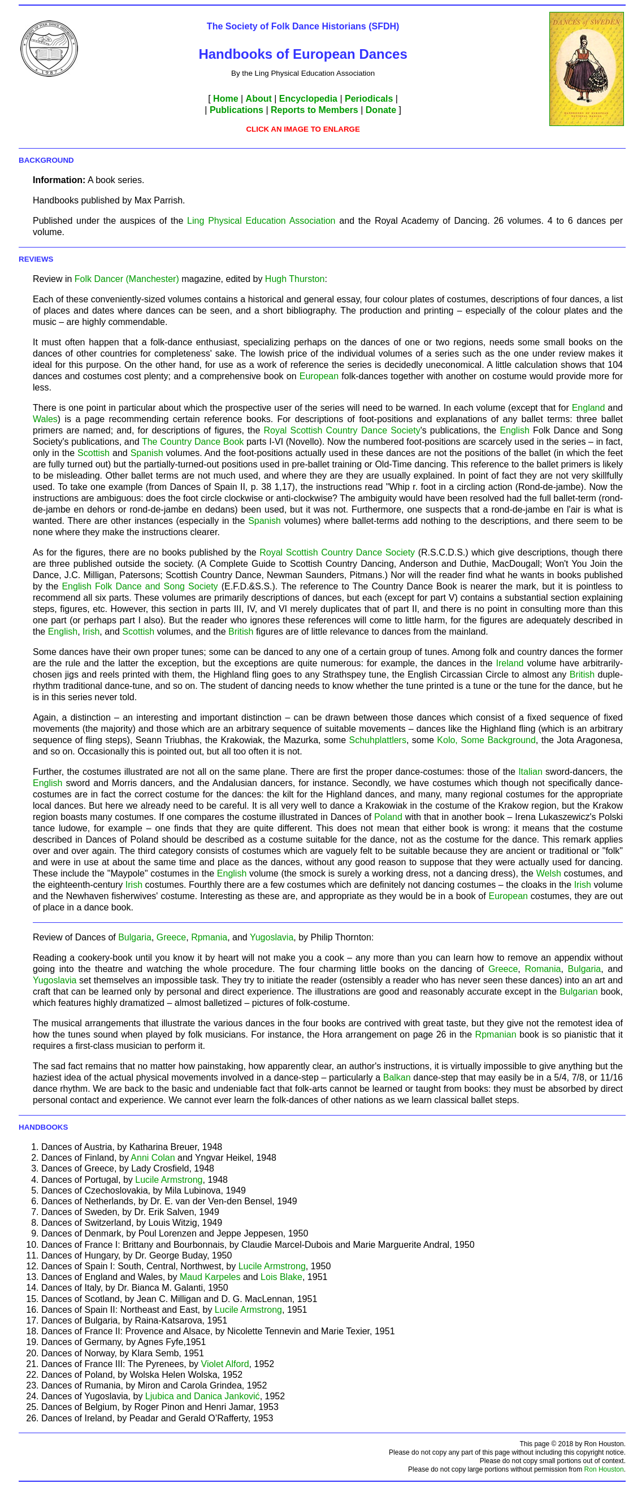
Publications (236, 110)
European (321, 376)
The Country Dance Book (193, 441)
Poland (388, 817)
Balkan (397, 1077)
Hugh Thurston (295, 279)
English (514, 430)
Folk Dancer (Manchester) (127, 279)
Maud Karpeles (210, 1277)
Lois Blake (281, 1277)
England (588, 408)
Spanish (147, 453)
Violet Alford (225, 1364)
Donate (381, 110)
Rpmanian (496, 1034)
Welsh (548, 873)
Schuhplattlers (377, 740)
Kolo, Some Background (486, 740)
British (240, 631)
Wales (45, 419)
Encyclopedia (308, 98)
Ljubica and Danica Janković (202, 1396)
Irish (91, 631)
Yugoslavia (271, 937)
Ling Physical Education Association (261, 220)
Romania (542, 969)
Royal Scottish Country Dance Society (341, 430)
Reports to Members (314, 110)
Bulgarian (579, 991)
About (259, 98)
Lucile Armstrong (168, 1180)
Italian (530, 771)
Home (225, 98)
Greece (171, 937)
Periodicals (369, 98)
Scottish (93, 453)
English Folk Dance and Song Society (140, 586)
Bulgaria (134, 937)
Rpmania (209, 937)
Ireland (510, 663)
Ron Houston (604, 1469)
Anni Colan (153, 1157)
